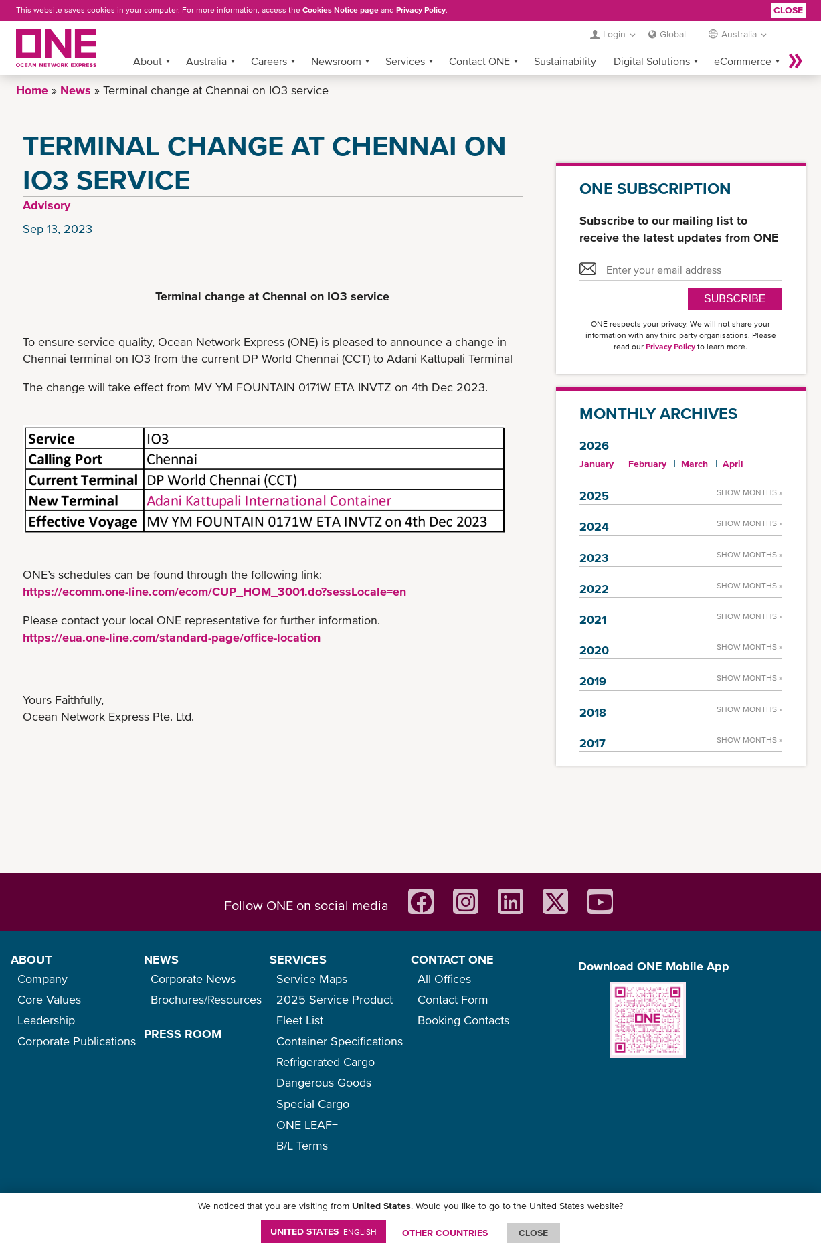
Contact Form (453, 999)
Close (788, 10)
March (694, 463)
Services (405, 61)
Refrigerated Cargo (325, 1062)
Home (32, 90)
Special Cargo (312, 1104)
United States (323, 1231)
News (75, 90)
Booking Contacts (463, 1020)
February (647, 463)
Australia (206, 61)
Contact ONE (479, 61)
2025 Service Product (334, 999)
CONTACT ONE (452, 959)
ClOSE (533, 1232)
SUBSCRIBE (734, 298)
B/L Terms (302, 1145)
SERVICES (298, 959)
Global (673, 34)
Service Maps (311, 979)
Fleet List (299, 1020)
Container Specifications (339, 1041)
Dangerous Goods (323, 1082)
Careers (269, 61)
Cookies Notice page (340, 10)
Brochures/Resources (206, 999)
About (147, 61)
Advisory (46, 205)
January (596, 463)
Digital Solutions (652, 61)
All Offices (444, 979)
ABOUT (31, 959)
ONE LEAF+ (307, 1124)
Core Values (49, 999)
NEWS (161, 959)
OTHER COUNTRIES (445, 1232)
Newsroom (336, 61)
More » (796, 61)
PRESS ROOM (182, 1033)
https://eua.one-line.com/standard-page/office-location (172, 637)
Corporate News (193, 979)
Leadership (46, 1020)
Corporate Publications (76, 1041)
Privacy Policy (421, 10)
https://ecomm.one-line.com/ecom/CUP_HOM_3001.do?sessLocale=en (214, 591)
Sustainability (565, 61)
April (733, 463)
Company (42, 979)
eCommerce (742, 61)
